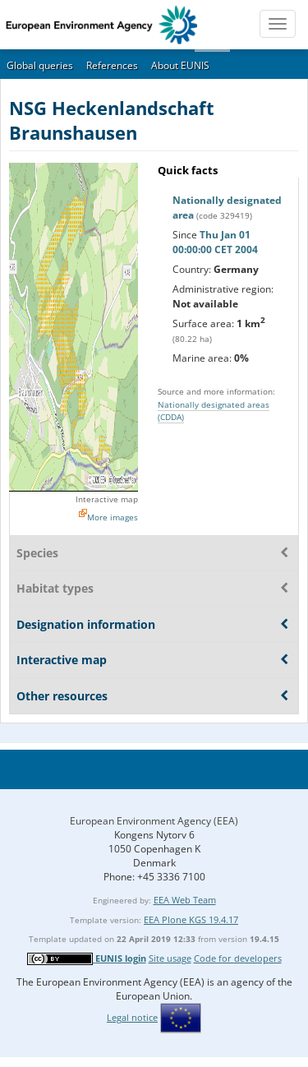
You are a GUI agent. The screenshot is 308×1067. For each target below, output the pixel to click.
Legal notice (132, 1017)
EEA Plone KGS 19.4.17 (191, 919)
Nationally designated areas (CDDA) (213, 411)
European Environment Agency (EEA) (154, 821)
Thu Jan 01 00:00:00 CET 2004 (215, 242)
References (112, 65)
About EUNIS (180, 65)
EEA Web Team (185, 900)
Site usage (170, 958)
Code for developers (238, 958)
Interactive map (107, 499)
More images (112, 517)
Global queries (40, 65)
